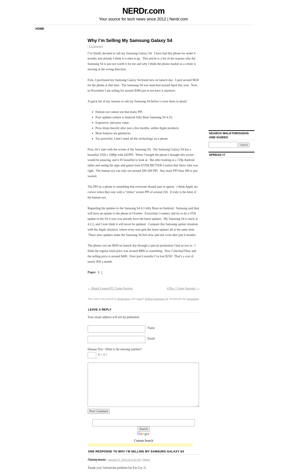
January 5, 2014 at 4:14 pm (124, 459)
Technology (123, 298)
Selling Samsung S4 (156, 298)
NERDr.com (143, 10)
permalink (193, 298)
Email (151, 338)
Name (151, 328)
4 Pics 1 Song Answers (183, 288)
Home (39, 28)
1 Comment (96, 46)
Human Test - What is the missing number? (115, 349)
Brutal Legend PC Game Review (110, 288)
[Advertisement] (140, 445)
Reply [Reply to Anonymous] (146, 459)
